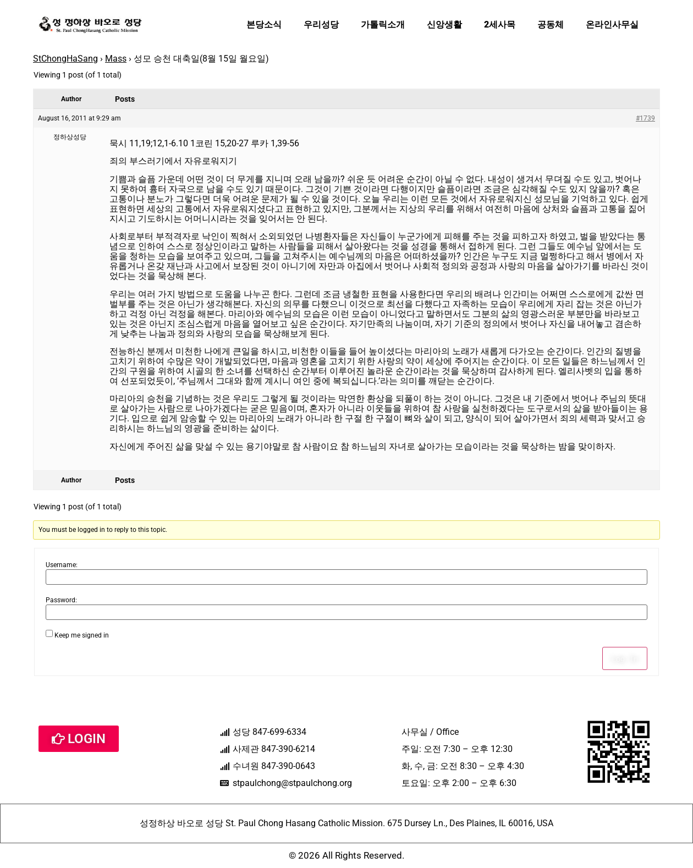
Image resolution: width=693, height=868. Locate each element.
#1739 (645, 118)
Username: (62, 565)
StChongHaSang (65, 58)
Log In (625, 658)
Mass (116, 58)
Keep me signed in (81, 635)
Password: (61, 600)
